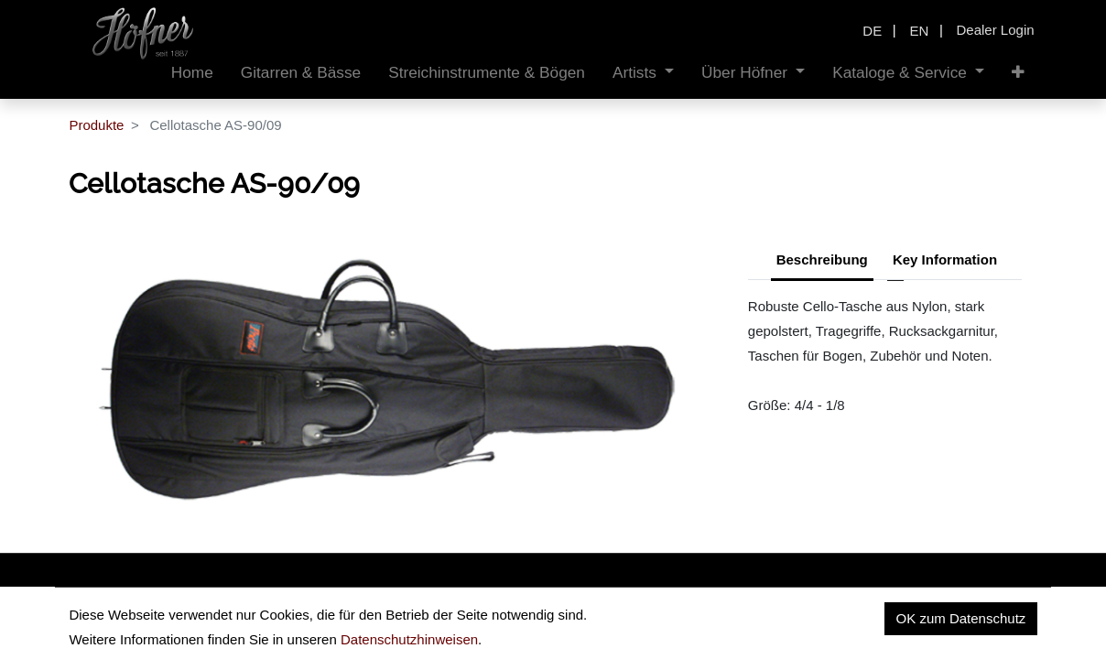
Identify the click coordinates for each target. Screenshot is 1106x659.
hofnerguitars (316, 615)
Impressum (930, 620)
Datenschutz (832, 620)
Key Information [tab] (945, 259)
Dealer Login (996, 30)
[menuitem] (192, 73)
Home (749, 620)
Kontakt (1014, 620)
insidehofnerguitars (163, 615)
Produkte (96, 125)
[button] (1018, 73)
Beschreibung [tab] (822, 259)
